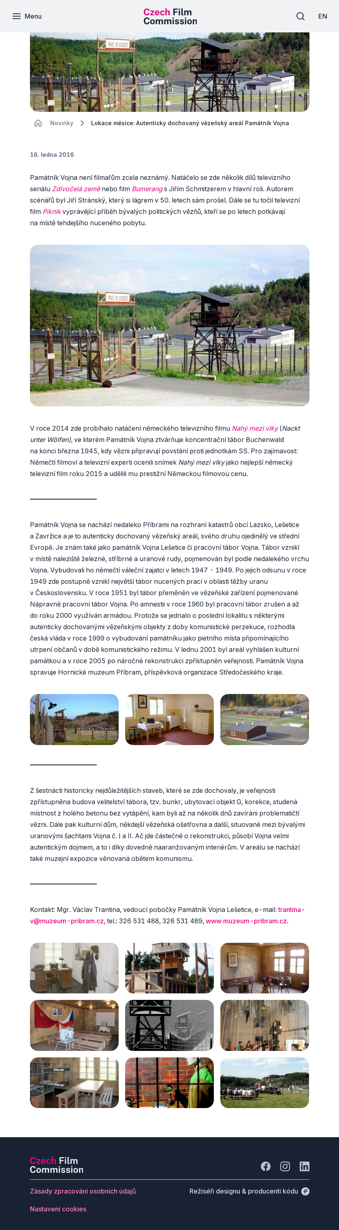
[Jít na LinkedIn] (304, 1163)
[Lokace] (61, 123)
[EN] (322, 16)
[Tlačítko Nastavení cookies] (58, 1206)
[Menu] (27, 16)
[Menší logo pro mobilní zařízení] (170, 22)
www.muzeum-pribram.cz (246, 920)
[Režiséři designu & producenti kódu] (249, 1188)
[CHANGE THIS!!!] (38, 123)
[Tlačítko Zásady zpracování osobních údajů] (83, 1188)
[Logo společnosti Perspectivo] (56, 1167)
